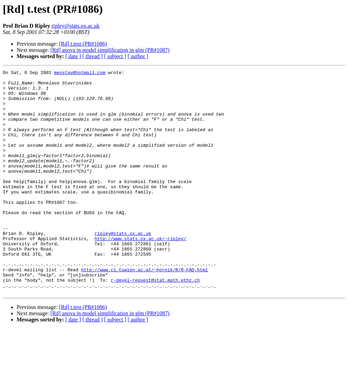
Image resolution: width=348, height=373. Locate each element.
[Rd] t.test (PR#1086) (83, 44)
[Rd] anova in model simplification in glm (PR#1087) (110, 50)
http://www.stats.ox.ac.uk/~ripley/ (140, 273)
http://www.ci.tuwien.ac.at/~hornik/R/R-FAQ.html (144, 310)
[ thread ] (92, 56)
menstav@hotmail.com (79, 73)
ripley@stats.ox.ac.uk (76, 26)
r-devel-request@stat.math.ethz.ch (155, 322)
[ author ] (138, 56)
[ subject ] (115, 56)
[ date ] (73, 56)
